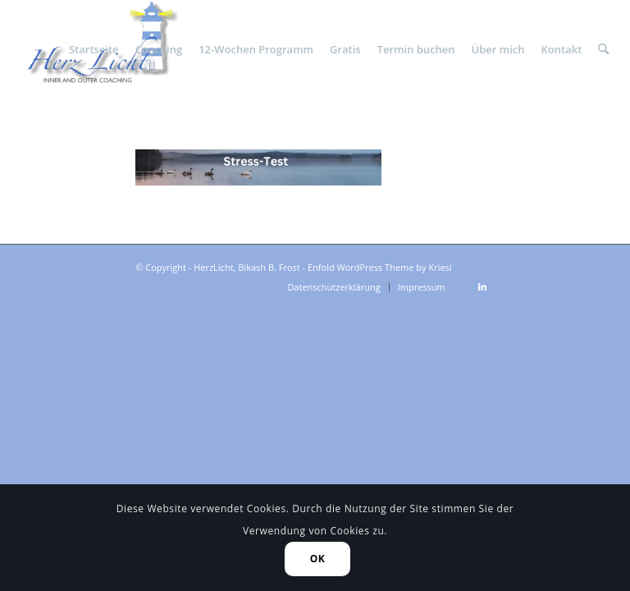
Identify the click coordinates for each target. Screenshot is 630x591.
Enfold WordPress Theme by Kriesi (380, 267)
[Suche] (603, 49)
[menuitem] (94, 49)
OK (318, 559)
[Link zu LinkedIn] (482, 286)
